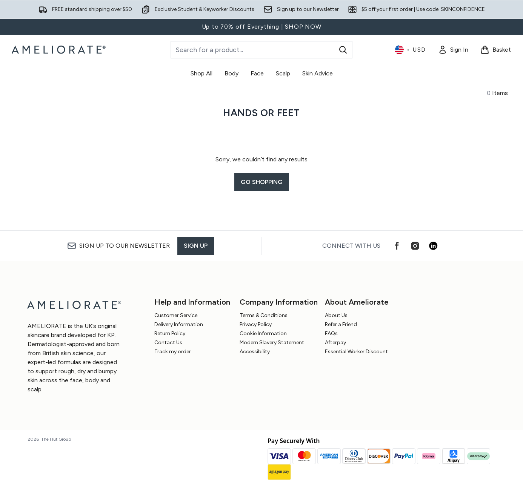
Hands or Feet (261, 113)
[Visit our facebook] (397, 245)
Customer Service (175, 315)
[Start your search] (261, 49)
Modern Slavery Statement (272, 342)
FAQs (331, 333)
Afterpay (335, 342)
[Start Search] (343, 49)
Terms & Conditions (264, 315)
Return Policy (169, 333)
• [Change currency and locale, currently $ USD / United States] (410, 49)
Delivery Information (178, 324)
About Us (336, 315)
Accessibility (255, 351)
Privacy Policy (256, 324)
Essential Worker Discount (356, 351)
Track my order (172, 351)
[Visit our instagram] (415, 245)
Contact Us (168, 342)
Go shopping (262, 181)
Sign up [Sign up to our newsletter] (196, 245)
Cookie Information (263, 333)
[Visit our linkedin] (433, 245)
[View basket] (495, 49)
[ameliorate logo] (60, 49)
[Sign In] (453, 49)
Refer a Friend (341, 324)
